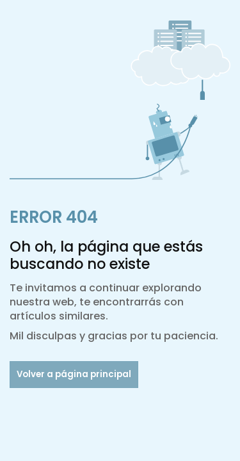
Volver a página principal (74, 374)
